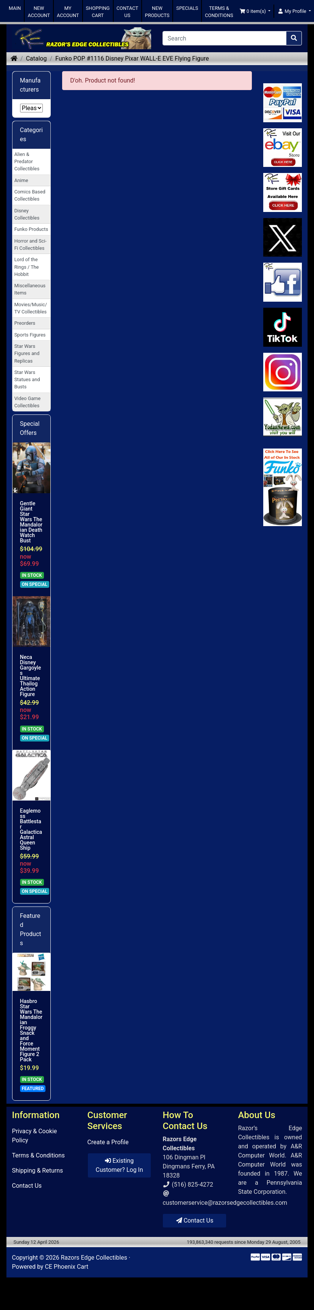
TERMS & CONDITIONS (219, 11)
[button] (255, 11)
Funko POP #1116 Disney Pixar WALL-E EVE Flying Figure (132, 58)
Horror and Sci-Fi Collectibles (30, 244)
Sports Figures (30, 335)
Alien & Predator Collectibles (26, 161)
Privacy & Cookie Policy (34, 1136)
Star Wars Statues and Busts (27, 379)
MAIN (15, 8)
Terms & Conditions (38, 1155)
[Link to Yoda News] (282, 416)
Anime (21, 180)
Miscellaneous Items (29, 289)
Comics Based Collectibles (29, 195)
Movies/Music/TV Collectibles (30, 308)
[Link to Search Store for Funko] (282, 487)
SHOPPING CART (98, 11)
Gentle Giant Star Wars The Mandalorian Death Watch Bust (31, 522)
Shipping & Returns (37, 1170)
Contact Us (27, 1185)
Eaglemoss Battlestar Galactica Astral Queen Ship (31, 829)
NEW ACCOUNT (39, 11)
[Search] (224, 38)
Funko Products (31, 229)
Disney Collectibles (26, 214)
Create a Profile (108, 1142)
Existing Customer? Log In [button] (119, 1165)
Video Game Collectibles (27, 402)
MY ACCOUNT (68, 11)
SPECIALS (187, 8)
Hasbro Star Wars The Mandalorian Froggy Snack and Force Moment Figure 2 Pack (31, 1030)
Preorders (25, 323)
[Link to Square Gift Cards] (282, 192)
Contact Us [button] (195, 1220)
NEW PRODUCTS (157, 11)
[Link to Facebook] (282, 282)
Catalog (36, 58)
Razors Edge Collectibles (94, 1257)
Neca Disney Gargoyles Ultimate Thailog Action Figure (30, 675)
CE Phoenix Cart (66, 1266)
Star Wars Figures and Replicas (26, 353)
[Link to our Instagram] (282, 372)
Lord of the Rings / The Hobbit (26, 267)
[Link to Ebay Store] (282, 147)
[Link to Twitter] (282, 237)
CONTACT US (127, 11)
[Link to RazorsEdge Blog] (282, 327)
